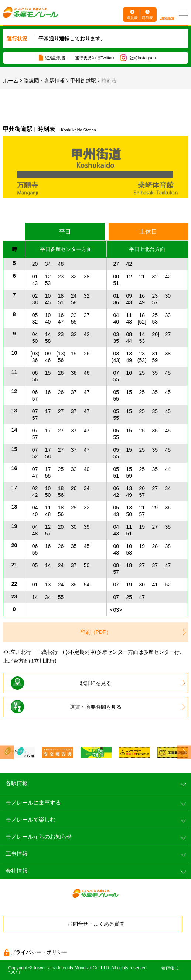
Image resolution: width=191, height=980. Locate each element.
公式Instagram (142, 58)
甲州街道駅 (83, 81)
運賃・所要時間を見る (96, 707)
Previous (7, 752)
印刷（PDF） (95, 632)
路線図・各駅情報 (44, 81)
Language (166, 18)
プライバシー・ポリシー (38, 952)
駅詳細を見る (95, 683)
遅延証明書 (55, 58)
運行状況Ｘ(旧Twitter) (94, 58)
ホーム (10, 81)
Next (184, 752)
